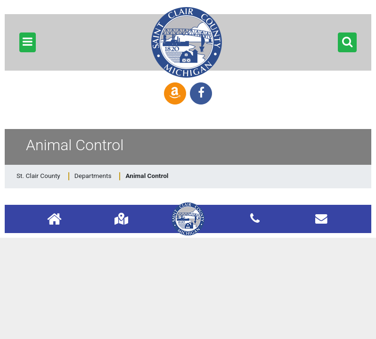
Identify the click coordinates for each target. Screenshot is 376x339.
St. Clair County (38, 175)
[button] (27, 42)
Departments (93, 175)
